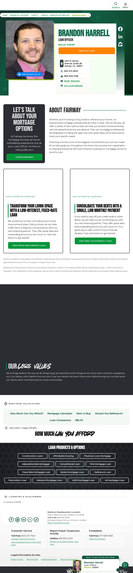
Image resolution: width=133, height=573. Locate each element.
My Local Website (73, 85)
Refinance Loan (103, 472)
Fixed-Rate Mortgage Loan (36, 472)
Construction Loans (32, 456)
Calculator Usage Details (22, 428)
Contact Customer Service (23, 539)
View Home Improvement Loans (29, 245)
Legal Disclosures (49, 559)
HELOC (79, 420)
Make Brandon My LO (31, 74)
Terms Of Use (32, 559)
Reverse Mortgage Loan (49, 480)
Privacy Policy (17, 559)
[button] (125, 5)
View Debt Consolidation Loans (95, 241)
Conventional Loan (70, 464)
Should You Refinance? (109, 413)
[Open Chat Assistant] (125, 565)
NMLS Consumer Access (58, 523)
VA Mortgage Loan (114, 480)
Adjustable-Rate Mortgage (36, 464)
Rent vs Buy (84, 413)
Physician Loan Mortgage (97, 456)
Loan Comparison (60, 420)
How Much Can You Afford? (26, 413)
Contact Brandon (24, 157)
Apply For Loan (87, 50)
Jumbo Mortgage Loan (72, 472)
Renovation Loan (18, 480)
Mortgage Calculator (59, 413)
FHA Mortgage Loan (100, 464)
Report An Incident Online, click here (64, 543)
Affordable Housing (63, 456)
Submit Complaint (97, 539)
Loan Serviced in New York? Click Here (26, 543)
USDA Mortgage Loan (83, 480)
